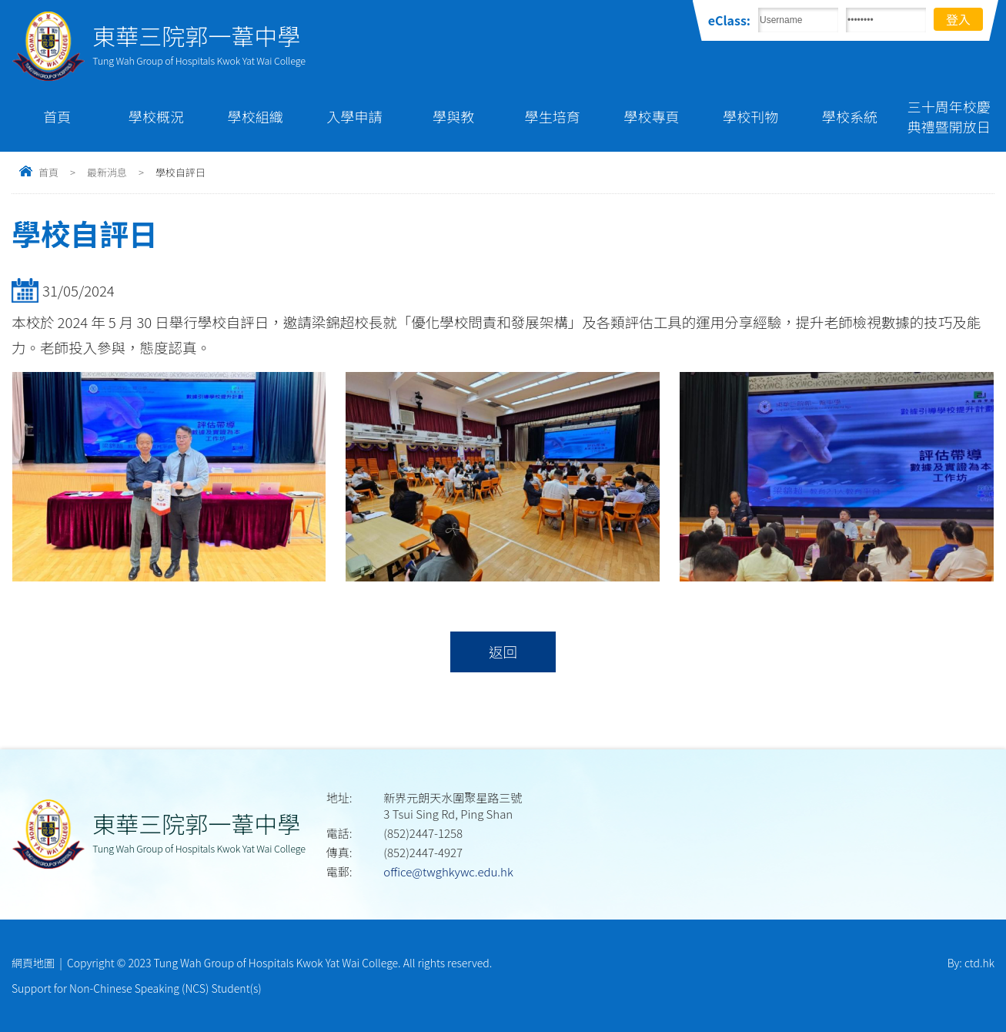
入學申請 (354, 116)
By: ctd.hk (971, 962)
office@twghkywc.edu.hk (448, 871)
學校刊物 (750, 116)
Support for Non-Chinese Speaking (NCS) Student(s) (137, 988)
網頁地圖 (33, 962)
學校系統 (849, 116)
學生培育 (552, 116)
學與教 (453, 116)
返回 (503, 652)
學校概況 (156, 116)
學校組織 (255, 116)
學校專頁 (652, 116)
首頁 (57, 116)
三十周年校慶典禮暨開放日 (949, 116)
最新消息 (107, 172)
